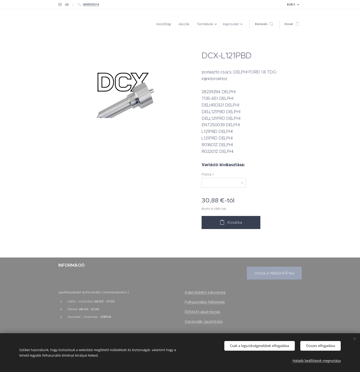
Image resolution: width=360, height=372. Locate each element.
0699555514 (91, 4)
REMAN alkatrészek (202, 311)
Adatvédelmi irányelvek (205, 292)
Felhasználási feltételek (205, 302)
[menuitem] (168, 24)
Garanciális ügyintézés (204, 321)
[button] (264, 24)
